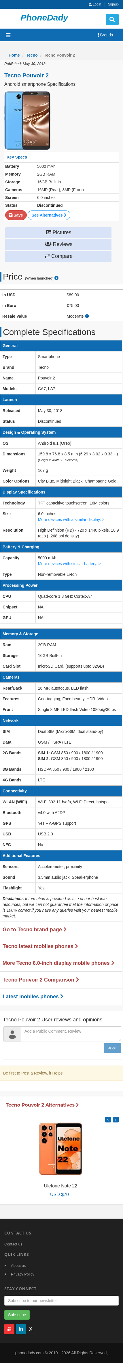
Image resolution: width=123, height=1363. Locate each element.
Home (14, 55)
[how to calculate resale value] (87, 316)
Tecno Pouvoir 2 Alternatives (42, 1105)
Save (16, 215)
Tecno (32, 55)
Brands (105, 35)
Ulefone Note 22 (60, 1185)
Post (112, 1048)
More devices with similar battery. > (69, 563)
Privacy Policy (22, 1274)
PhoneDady (44, 17)
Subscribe (17, 1314)
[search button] (112, 19)
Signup (113, 4)
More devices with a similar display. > (71, 519)
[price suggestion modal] (56, 278)
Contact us (13, 1244)
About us (18, 1265)
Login (95, 4)
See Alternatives (48, 215)
